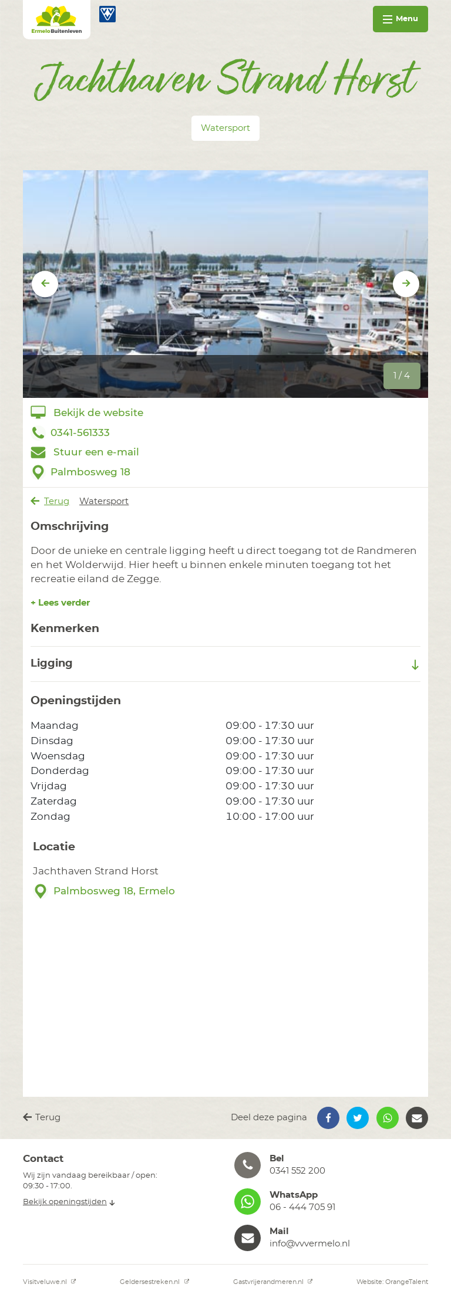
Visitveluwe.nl (49, 1282)
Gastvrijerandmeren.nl (273, 1282)
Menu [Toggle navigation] (400, 19)
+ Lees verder (60, 603)
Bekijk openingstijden (69, 1202)
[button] (328, 1118)
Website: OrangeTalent (392, 1282)
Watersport (104, 501)
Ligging (226, 664)
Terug (50, 501)
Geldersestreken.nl (154, 1282)
